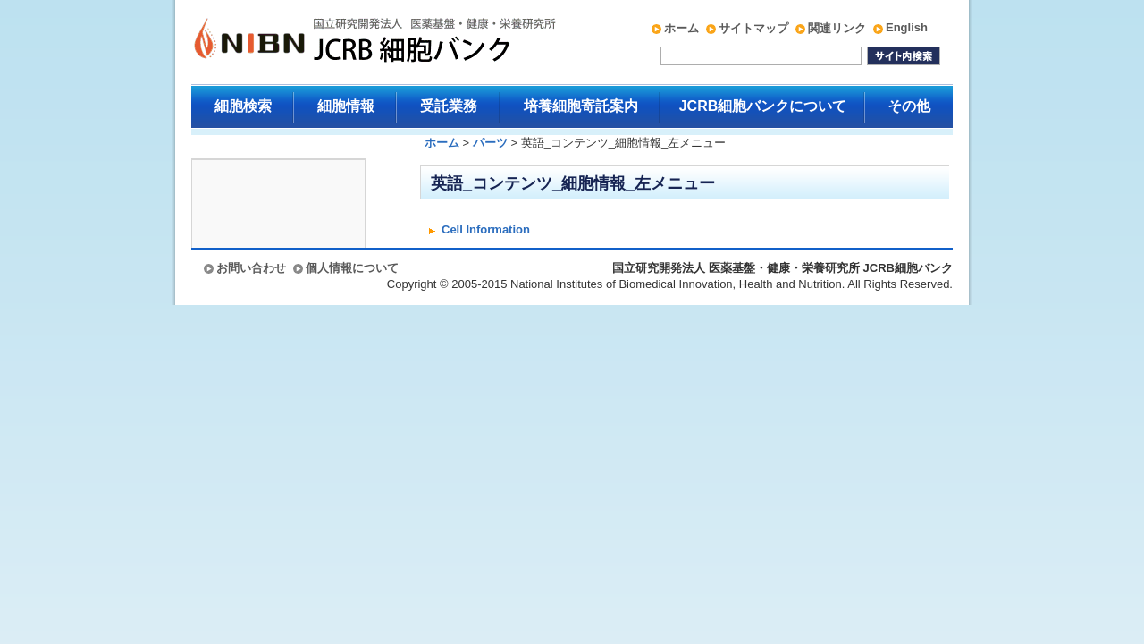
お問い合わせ (251, 268)
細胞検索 (243, 106)
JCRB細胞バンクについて (763, 106)
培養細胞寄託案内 (581, 106)
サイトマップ (753, 28)
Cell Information (486, 229)
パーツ (490, 142)
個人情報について (352, 268)
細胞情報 (345, 106)
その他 (908, 106)
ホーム (681, 28)
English (907, 27)
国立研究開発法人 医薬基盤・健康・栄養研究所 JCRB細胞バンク (356, 42)
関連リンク (837, 28)
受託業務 (448, 106)
